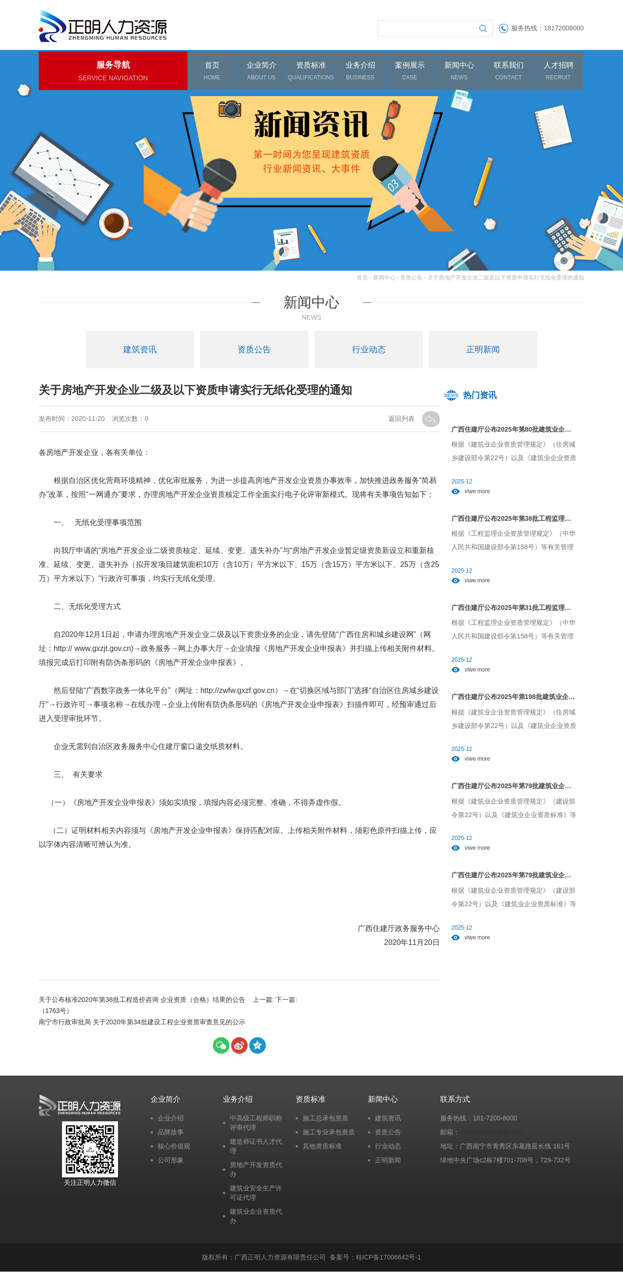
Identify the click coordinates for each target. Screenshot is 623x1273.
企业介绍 (171, 1119)
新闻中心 (384, 279)
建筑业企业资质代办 (256, 1217)
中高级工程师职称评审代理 (256, 1124)
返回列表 (402, 420)
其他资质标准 (322, 1147)
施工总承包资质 (325, 1119)
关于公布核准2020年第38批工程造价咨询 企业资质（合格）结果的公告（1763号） (139, 1007)
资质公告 (411, 279)
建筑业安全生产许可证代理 (256, 1194)
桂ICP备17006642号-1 (388, 1258)
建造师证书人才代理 (256, 1147)
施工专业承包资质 (329, 1133)
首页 (362, 279)
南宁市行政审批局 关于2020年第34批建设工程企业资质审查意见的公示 (339, 1018)
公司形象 (171, 1161)
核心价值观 (174, 1147)
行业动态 (388, 1147)
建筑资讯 (388, 1119)
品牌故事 (171, 1133)
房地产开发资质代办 (256, 1170)
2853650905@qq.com (492, 1133)
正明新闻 (388, 1161)
